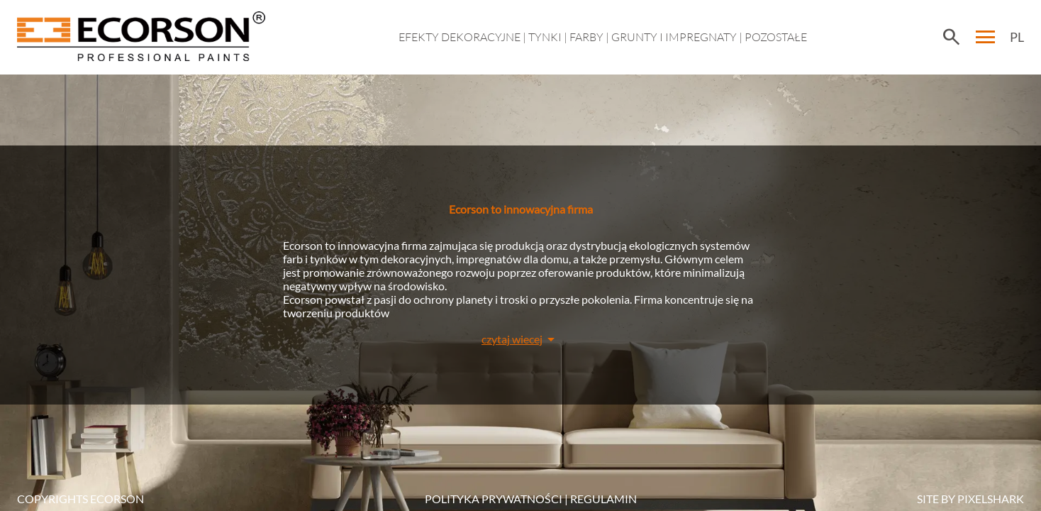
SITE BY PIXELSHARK (970, 498)
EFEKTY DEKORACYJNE (459, 37)
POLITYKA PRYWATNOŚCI (493, 498)
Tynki (545, 37)
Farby (586, 37)
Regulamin (603, 498)
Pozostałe (776, 37)
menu (985, 37)
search (951, 37)
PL (1017, 37)
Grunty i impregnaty (674, 37)
